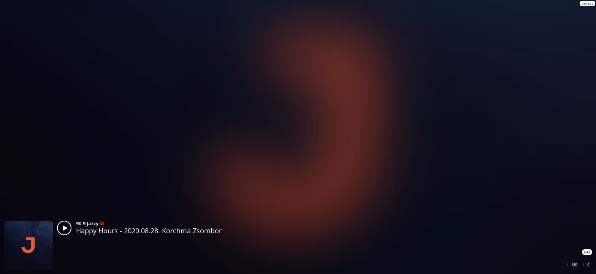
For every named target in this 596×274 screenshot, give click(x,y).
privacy (587, 3)
